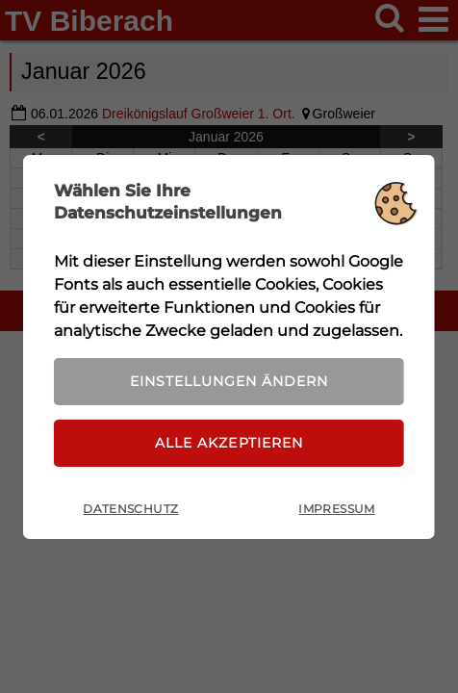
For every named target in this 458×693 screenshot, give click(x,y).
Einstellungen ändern (229, 381)
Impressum (336, 508)
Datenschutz (130, 508)
